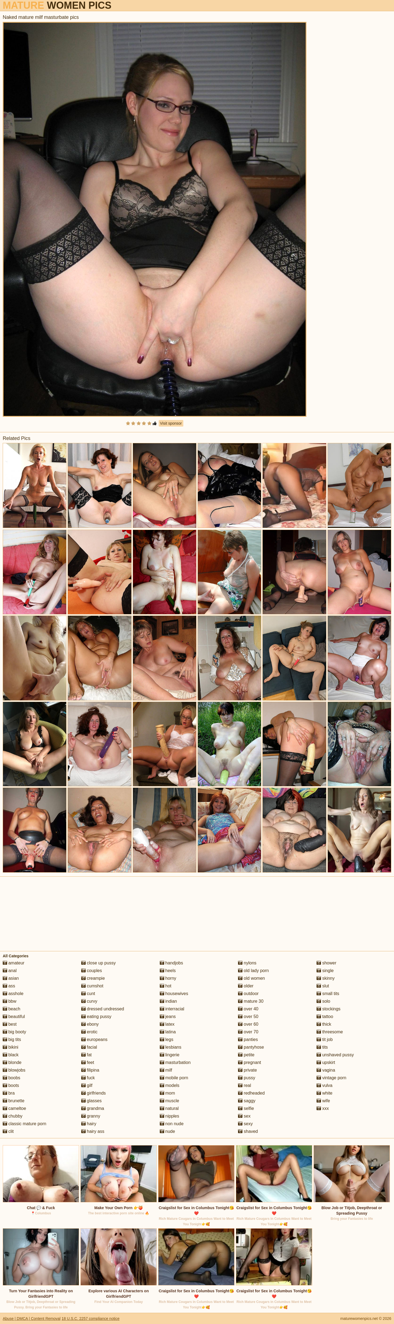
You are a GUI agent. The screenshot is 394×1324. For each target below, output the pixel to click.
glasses (91, 1100)
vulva (324, 1085)
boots (11, 1085)
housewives (174, 993)
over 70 (248, 1032)
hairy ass (92, 1131)
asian (11, 978)
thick (324, 1024)
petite (246, 1054)
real (244, 1085)
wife (323, 1100)
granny (90, 1116)
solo (323, 1001)
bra (9, 1093)
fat (86, 1054)
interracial (172, 1009)
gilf (86, 1085)
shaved (248, 1131)
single (325, 970)
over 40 (248, 1009)
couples (91, 970)
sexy (245, 1123)
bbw (9, 1001)
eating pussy (96, 1016)
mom (167, 1093)
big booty (14, 1032)
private (247, 1070)
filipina (90, 1070)
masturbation (175, 1062)
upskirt (326, 1062)
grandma (92, 1108)
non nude (172, 1123)
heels (168, 970)
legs (166, 1039)
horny (168, 978)
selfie (246, 1108)
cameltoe (14, 1108)
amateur (13, 963)
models (169, 1085)
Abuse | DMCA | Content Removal (31, 1318)
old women (251, 978)
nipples (169, 1116)
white (324, 1093)
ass (9, 986)
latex (167, 1024)
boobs (11, 1077)
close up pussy (98, 963)
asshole (13, 993)
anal (10, 970)
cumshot (92, 986)
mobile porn (174, 1077)
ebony (90, 1024)
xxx (323, 1108)
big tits (12, 1039)
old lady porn (253, 970)
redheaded (251, 1093)
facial (89, 1047)
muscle (169, 1100)
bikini (10, 1047)
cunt (88, 993)
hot (166, 986)
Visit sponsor (171, 423)
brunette (13, 1100)
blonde (12, 1062)
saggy (246, 1100)
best (10, 1024)
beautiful (14, 1016)
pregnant (249, 1062)
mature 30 (250, 1001)
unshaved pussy (335, 1054)
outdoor (248, 993)
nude (167, 1131)
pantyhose (251, 1047)
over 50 (248, 1016)
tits (322, 1047)
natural (169, 1108)
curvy (89, 1001)
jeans (168, 1016)
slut (323, 986)
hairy (88, 1123)
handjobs (171, 963)
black (11, 1054)
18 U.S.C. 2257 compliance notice (91, 1318)
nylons (247, 963)
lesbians (170, 1047)
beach (11, 1009)
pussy (246, 1077)
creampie (93, 978)
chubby (12, 1116)
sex (244, 1116)
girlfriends (93, 1093)
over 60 (248, 1024)
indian (168, 1001)
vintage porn (331, 1077)
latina (168, 1032)
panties (248, 1039)
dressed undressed (102, 1009)
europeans (94, 1039)
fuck (88, 1077)
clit (8, 1131)
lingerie (169, 1054)
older (245, 986)
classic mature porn (24, 1123)
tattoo (325, 1016)
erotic (89, 1032)
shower (326, 963)
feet (87, 1062)
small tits (328, 993)
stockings (328, 1009)
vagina (326, 1070)
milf (166, 1070)
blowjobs (14, 1070)
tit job (325, 1039)
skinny (326, 978)
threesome (330, 1032)
